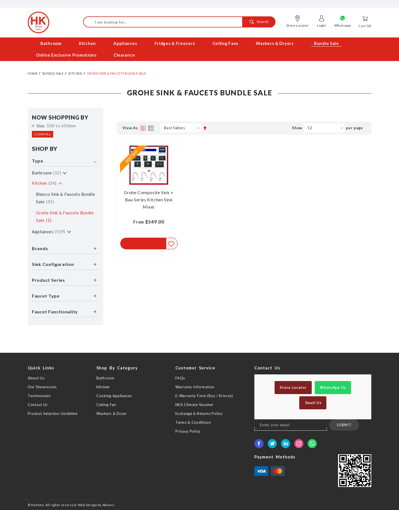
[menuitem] (51, 43)
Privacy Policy (188, 431)
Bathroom (46, 172)
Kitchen (75, 73)
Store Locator (297, 25)
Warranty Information (194, 387)
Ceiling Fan (106, 404)
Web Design (87, 505)
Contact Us (38, 404)
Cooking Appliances (114, 396)
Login (321, 25)
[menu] (199, 49)
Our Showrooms (42, 387)
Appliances (48, 231)
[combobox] (179, 21)
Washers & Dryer (111, 413)
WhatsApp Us (333, 387)
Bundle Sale (53, 73)
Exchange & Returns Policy (199, 413)
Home (32, 73)
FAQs (180, 378)
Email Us (312, 402)
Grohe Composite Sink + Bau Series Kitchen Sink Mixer (149, 199)
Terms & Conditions (193, 422)
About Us (36, 378)
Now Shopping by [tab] (60, 117)
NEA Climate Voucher (194, 404)
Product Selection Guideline (53, 413)
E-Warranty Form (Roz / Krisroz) (204, 396)
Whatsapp (342, 25)
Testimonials (39, 396)
